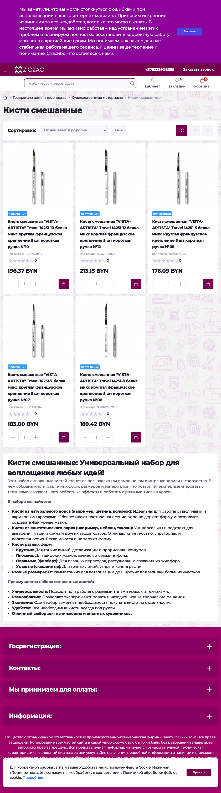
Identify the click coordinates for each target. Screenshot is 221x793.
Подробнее (33, 778)
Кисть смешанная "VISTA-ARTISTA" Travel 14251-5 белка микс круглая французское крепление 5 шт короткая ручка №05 (180, 234)
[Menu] (6, 69)
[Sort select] (74, 130)
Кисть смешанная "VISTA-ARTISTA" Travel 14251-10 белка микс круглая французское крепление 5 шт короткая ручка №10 (37, 234)
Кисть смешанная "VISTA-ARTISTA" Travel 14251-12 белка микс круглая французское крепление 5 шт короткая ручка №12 (109, 234)
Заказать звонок (198, 69)
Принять (199, 772)
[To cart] (64, 284)
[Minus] (13, 284)
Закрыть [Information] (190, 31)
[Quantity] (24, 284)
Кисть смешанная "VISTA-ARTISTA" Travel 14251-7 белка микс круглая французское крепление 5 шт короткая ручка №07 (36, 387)
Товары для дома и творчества (39, 98)
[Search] (132, 83)
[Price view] (207, 130)
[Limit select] (118, 130)
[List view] (194, 130)
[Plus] (35, 284)
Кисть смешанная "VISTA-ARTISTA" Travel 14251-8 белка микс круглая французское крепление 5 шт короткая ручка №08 (108, 387)
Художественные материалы (97, 98)
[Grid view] (181, 130)
